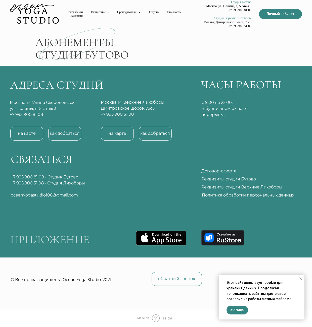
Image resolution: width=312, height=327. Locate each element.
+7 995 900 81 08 (26, 114)
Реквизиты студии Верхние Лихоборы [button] (241, 187)
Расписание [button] (99, 12)
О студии (153, 12)
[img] (137, 178)
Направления (75, 12)
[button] (64, 134)
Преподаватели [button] (127, 12)
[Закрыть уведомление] (300, 278)
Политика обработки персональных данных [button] (248, 195)
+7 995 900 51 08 (27, 183)
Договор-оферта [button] (218, 171)
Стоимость (174, 12)
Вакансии (76, 16)
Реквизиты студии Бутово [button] (228, 179)
